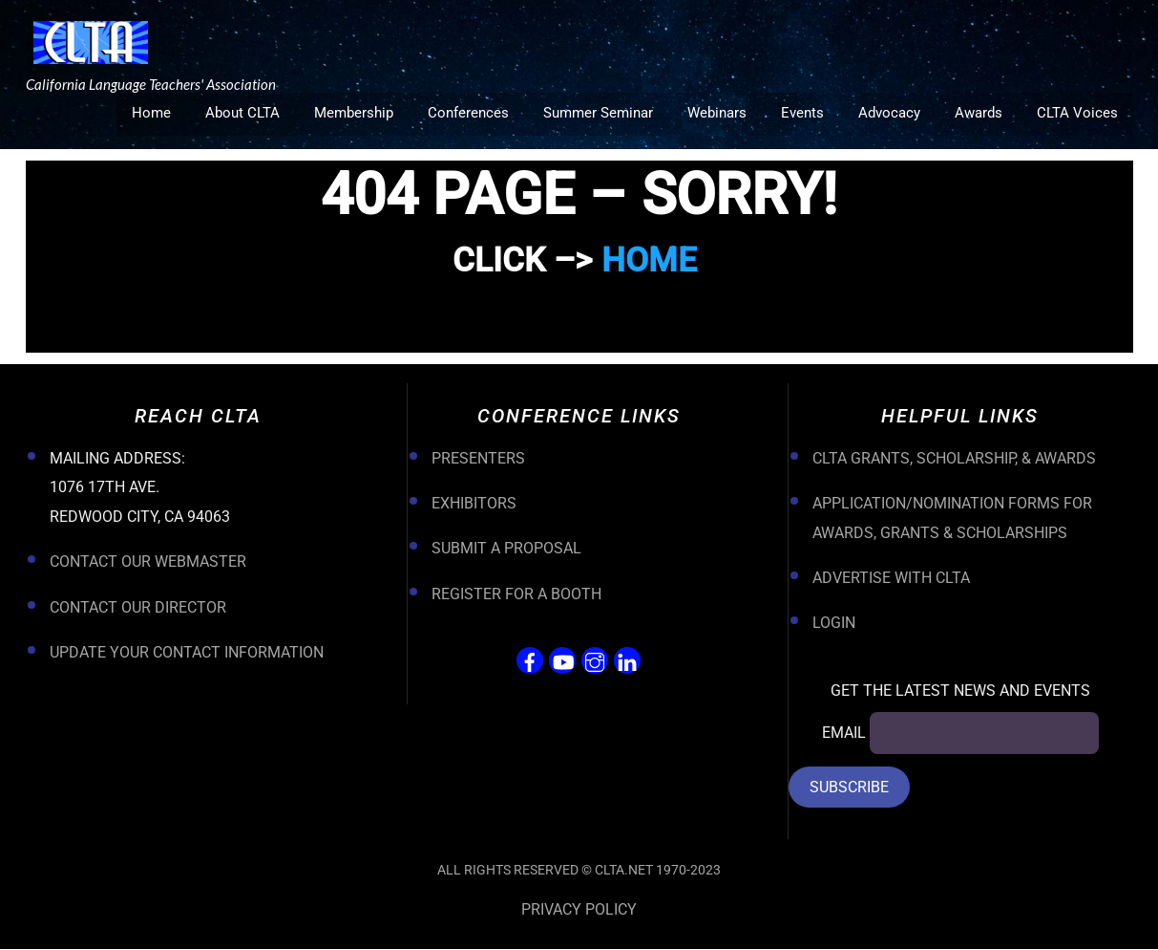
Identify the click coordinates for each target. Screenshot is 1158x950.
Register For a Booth (516, 595)
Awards (978, 112)
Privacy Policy (579, 910)
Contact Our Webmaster (148, 563)
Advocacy (889, 112)
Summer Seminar (598, 112)
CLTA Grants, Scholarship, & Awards (954, 459)
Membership (353, 112)
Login (833, 624)
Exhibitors (474, 504)
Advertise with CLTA (891, 579)
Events (802, 112)
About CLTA (242, 112)
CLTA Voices (1077, 112)
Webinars (717, 112)
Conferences (468, 112)
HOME (649, 261)
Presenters (478, 459)
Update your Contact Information (187, 653)
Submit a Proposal (506, 550)
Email (844, 734)
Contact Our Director (138, 608)
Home (151, 112)
